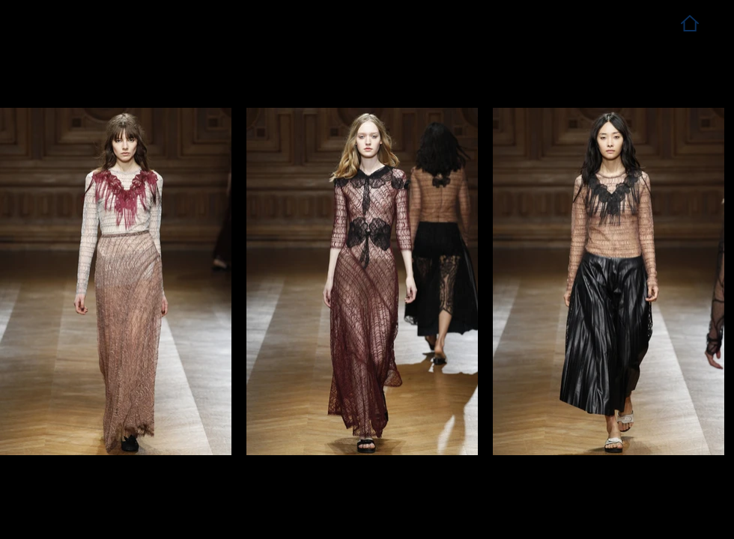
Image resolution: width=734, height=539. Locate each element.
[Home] (689, 22)
